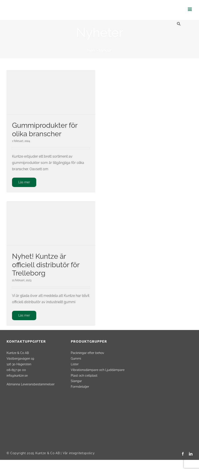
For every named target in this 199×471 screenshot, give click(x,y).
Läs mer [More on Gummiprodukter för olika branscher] (24, 182)
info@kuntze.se (17, 375)
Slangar (76, 381)
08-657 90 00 (16, 370)
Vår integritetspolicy (79, 453)
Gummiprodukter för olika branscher (44, 129)
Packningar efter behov (87, 353)
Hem (91, 50)
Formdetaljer (80, 386)
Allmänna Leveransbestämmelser (31, 384)
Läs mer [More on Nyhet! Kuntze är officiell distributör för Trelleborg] (24, 315)
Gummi (76, 358)
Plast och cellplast (84, 375)
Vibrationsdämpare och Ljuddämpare (98, 370)
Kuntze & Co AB (47, 453)
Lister (75, 364)
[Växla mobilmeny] (190, 9)
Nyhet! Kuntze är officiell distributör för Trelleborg (45, 264)
